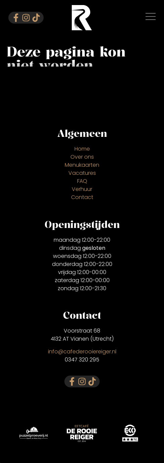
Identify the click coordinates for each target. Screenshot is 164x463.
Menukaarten (82, 165)
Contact (82, 197)
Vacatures (82, 173)
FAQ (82, 181)
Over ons (82, 157)
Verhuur (82, 189)
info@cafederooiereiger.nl (82, 351)
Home (82, 149)
